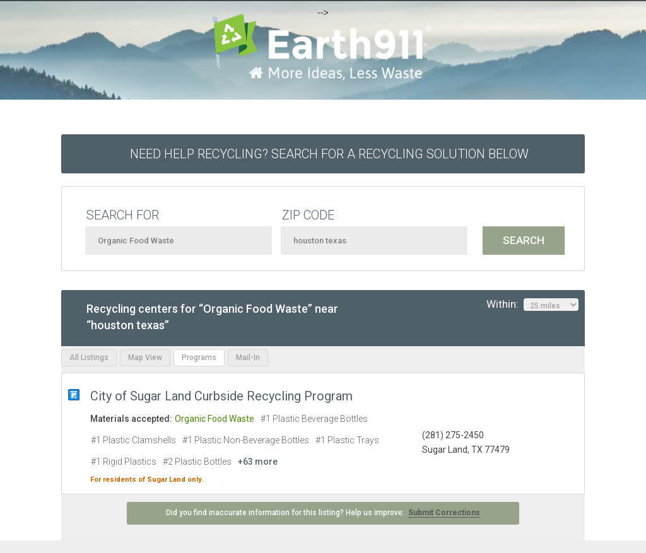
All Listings (89, 357)
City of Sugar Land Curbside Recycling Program (221, 396)
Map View (145, 357)
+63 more (258, 462)
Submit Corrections (444, 512)
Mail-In (248, 357)
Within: (532, 304)
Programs (199, 357)
